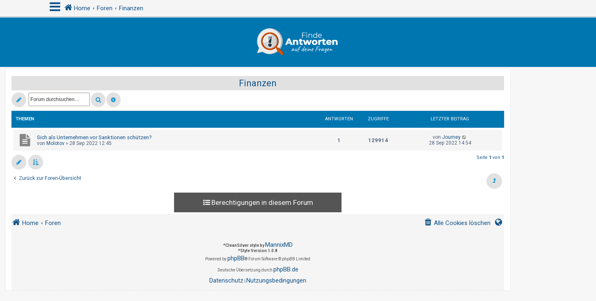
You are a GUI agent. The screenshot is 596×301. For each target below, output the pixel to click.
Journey (451, 137)
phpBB (236, 258)
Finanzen (258, 83)
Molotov (55, 143)
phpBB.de (285, 269)
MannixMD (279, 244)
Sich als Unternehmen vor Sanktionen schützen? (94, 137)
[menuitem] (457, 223)
